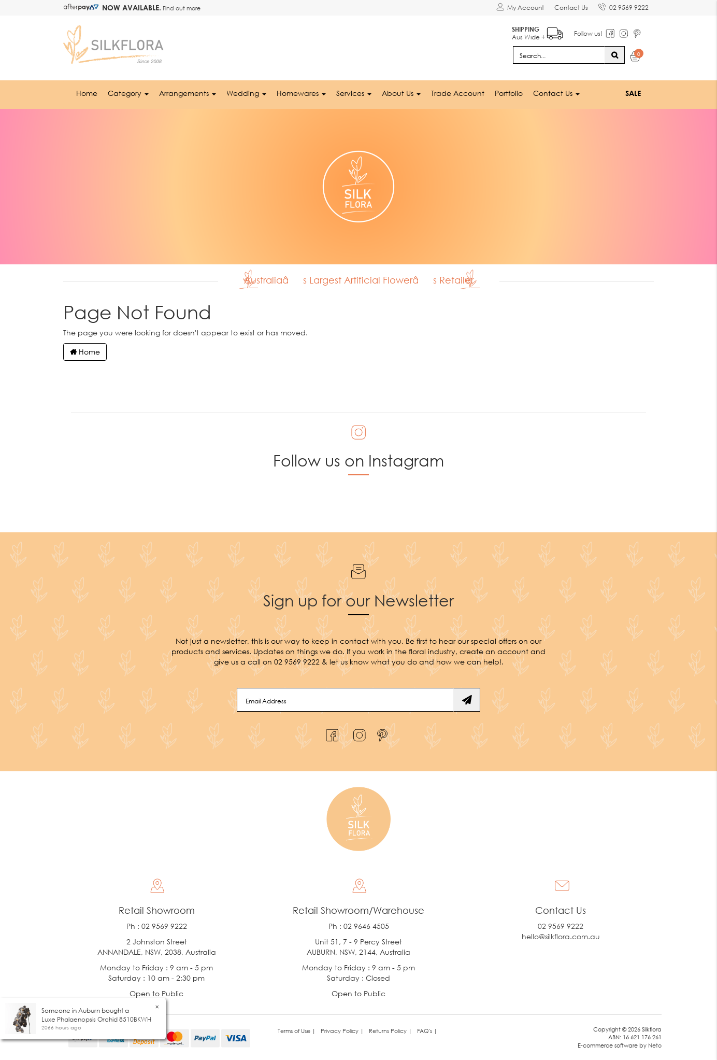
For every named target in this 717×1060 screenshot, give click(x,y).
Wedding (246, 93)
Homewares (301, 93)
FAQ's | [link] (427, 1030)
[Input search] (559, 55)
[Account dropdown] (520, 8)
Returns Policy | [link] (390, 1030)
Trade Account (457, 93)
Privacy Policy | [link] (342, 1030)
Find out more (180, 8)
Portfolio (509, 93)
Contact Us (571, 7)
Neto (655, 1045)
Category (128, 93)
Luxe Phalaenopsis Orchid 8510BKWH (96, 1019)
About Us (401, 93)
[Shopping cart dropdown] (635, 58)
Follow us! (588, 33)
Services (353, 93)
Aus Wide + (537, 31)
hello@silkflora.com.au (561, 936)
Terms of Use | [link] (297, 1030)
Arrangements (187, 93)
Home (86, 93)
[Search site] (615, 55)
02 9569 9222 (623, 5)
